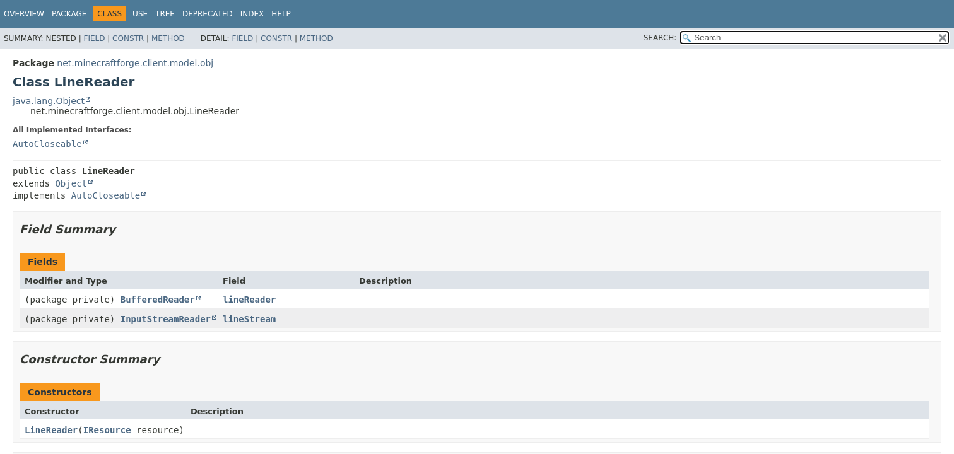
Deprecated (207, 13)
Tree (165, 13)
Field (94, 38)
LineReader (51, 430)
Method (168, 38)
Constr (128, 38)
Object (71, 183)
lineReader (249, 299)
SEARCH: (660, 37)
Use (140, 13)
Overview (24, 13)
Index (252, 13)
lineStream (249, 319)
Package (69, 13)
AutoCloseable (47, 144)
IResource (107, 430)
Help (281, 13)
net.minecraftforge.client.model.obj (135, 63)
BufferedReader (158, 299)
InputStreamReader (166, 319)
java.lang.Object (49, 101)
